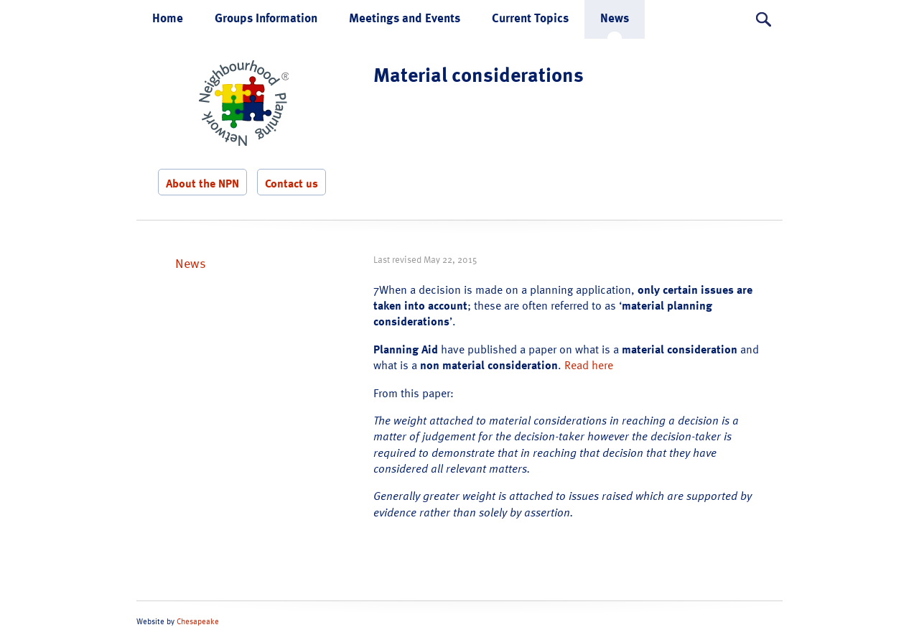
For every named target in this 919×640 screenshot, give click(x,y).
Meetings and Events (404, 18)
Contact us (291, 183)
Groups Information (266, 18)
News (614, 18)
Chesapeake (198, 621)
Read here (588, 365)
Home (167, 18)
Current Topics (530, 18)
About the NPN (202, 183)
